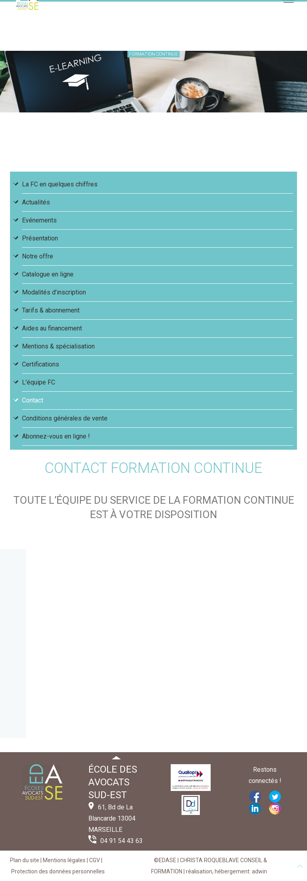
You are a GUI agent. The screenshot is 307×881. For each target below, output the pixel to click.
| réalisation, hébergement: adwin (224, 871)
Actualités (36, 202)
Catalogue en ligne (48, 274)
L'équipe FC (38, 382)
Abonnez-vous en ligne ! (56, 436)
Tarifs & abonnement (51, 310)
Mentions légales (64, 860)
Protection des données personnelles (58, 871)
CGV (94, 860)
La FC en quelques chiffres (60, 184)
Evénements (39, 220)
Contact (32, 400)
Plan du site (24, 860)
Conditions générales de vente (65, 418)
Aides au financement (52, 328)
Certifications (40, 364)
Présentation (40, 238)
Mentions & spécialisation (58, 346)
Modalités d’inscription (54, 292)
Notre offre (37, 256)
